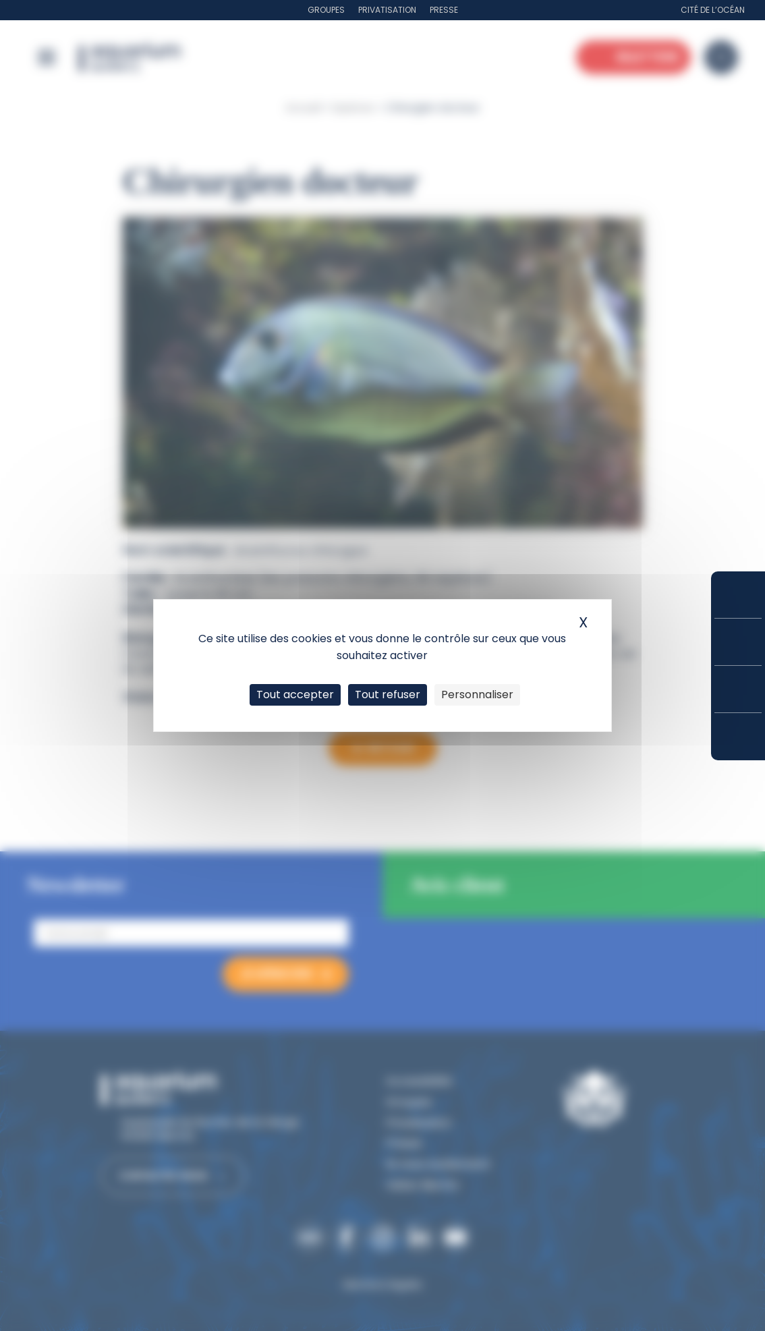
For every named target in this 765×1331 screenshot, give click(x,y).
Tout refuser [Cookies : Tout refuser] (387, 694)
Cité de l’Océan (713, 10)
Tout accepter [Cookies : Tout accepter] (295, 694)
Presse (444, 10)
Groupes (326, 10)
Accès (738, 736)
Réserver (738, 594)
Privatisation (387, 10)
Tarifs (738, 642)
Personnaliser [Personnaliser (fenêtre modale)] (477, 694)
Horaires (738, 689)
